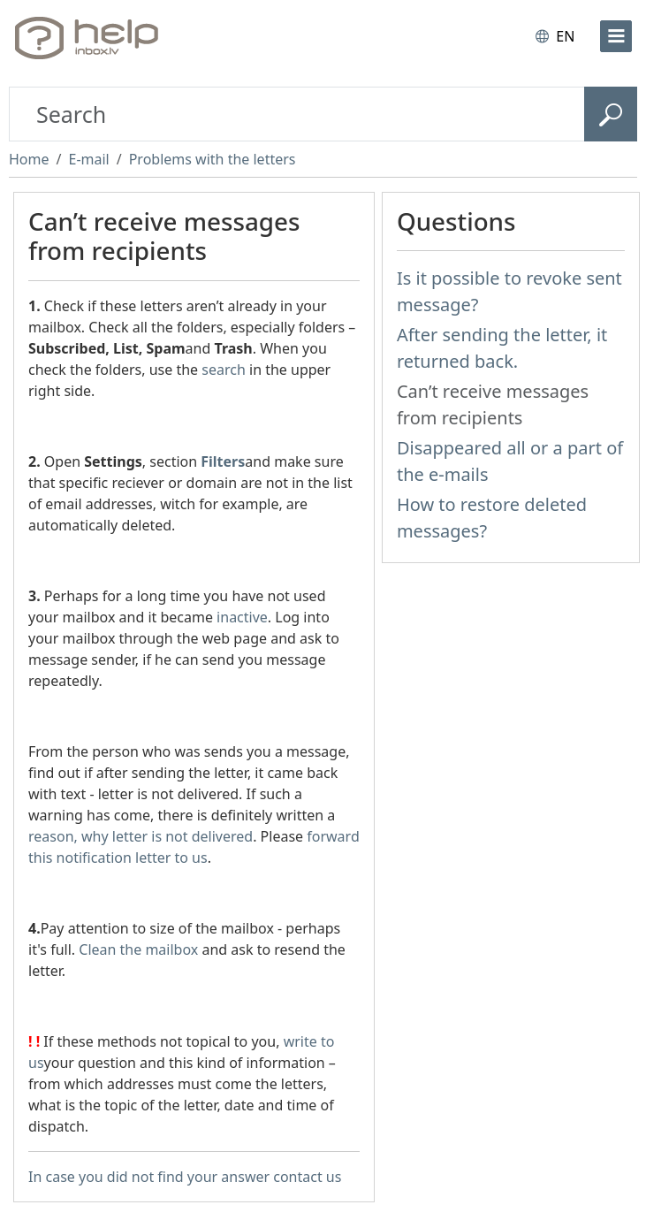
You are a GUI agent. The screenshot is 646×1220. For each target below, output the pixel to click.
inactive (242, 617)
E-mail (88, 159)
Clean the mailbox (138, 949)
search (223, 369)
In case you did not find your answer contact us (184, 1176)
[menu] (616, 36)
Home (29, 159)
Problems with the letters (212, 159)
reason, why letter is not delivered (140, 836)
